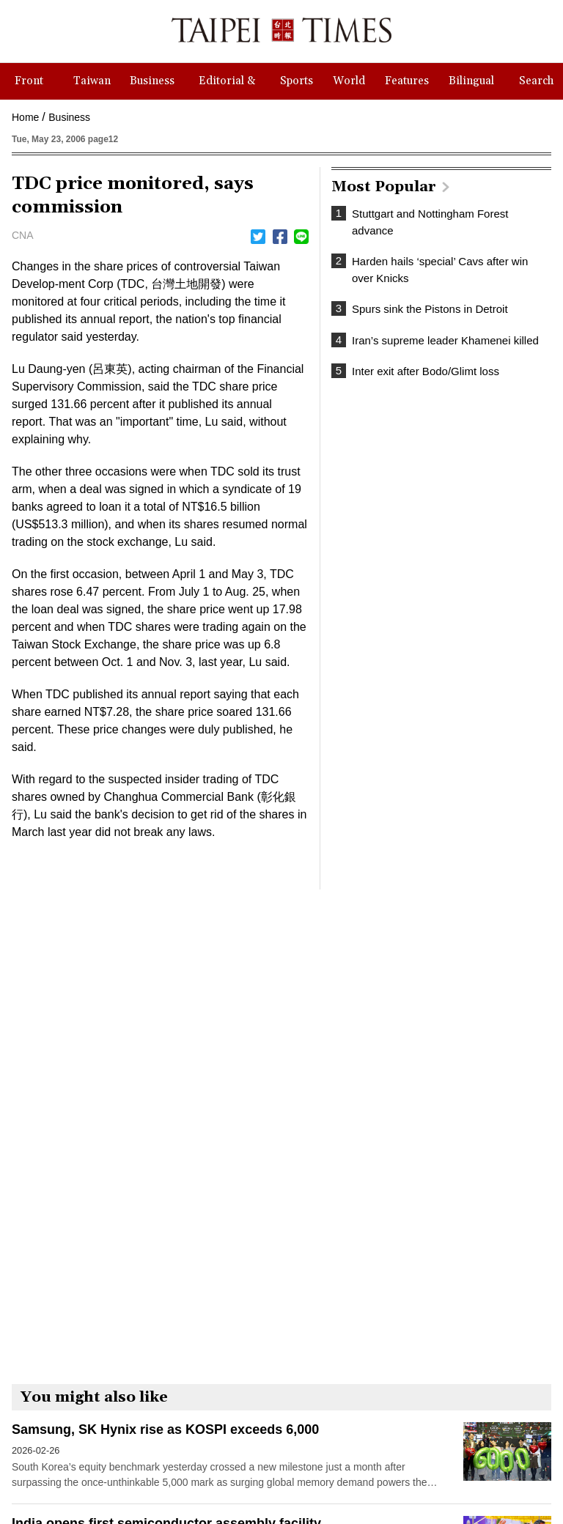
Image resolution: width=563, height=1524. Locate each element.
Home (25, 117)
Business (69, 117)
